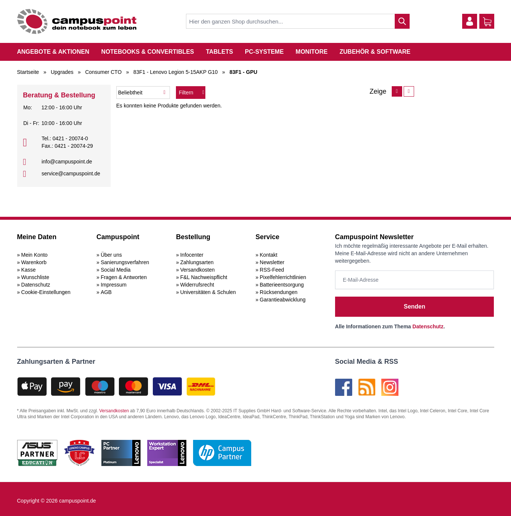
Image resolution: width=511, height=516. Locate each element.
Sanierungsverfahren (125, 262)
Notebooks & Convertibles (147, 52)
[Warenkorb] (487, 21)
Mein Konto (34, 255)
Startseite (28, 72)
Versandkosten (197, 270)
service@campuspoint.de (70, 173)
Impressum (113, 285)
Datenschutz (35, 285)
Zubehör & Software (375, 52)
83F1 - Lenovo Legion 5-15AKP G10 (175, 72)
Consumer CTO (103, 72)
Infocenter (191, 255)
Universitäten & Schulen (208, 292)
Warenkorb (34, 262)
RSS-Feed (272, 270)
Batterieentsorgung (282, 285)
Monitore (312, 52)
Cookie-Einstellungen (45, 292)
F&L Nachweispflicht (203, 277)
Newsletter (272, 262)
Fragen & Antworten (124, 277)
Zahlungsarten (197, 262)
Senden (414, 306)
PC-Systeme (264, 52)
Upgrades (62, 72)
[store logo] (76, 21)
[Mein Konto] (469, 21)
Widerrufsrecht (197, 285)
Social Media (115, 270)
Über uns (111, 255)
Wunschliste (35, 277)
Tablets (219, 52)
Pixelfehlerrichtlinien (283, 277)
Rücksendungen (278, 292)
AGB (106, 292)
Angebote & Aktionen (53, 52)
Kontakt (268, 255)
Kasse (28, 270)
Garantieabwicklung (283, 300)
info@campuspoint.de (66, 162)
